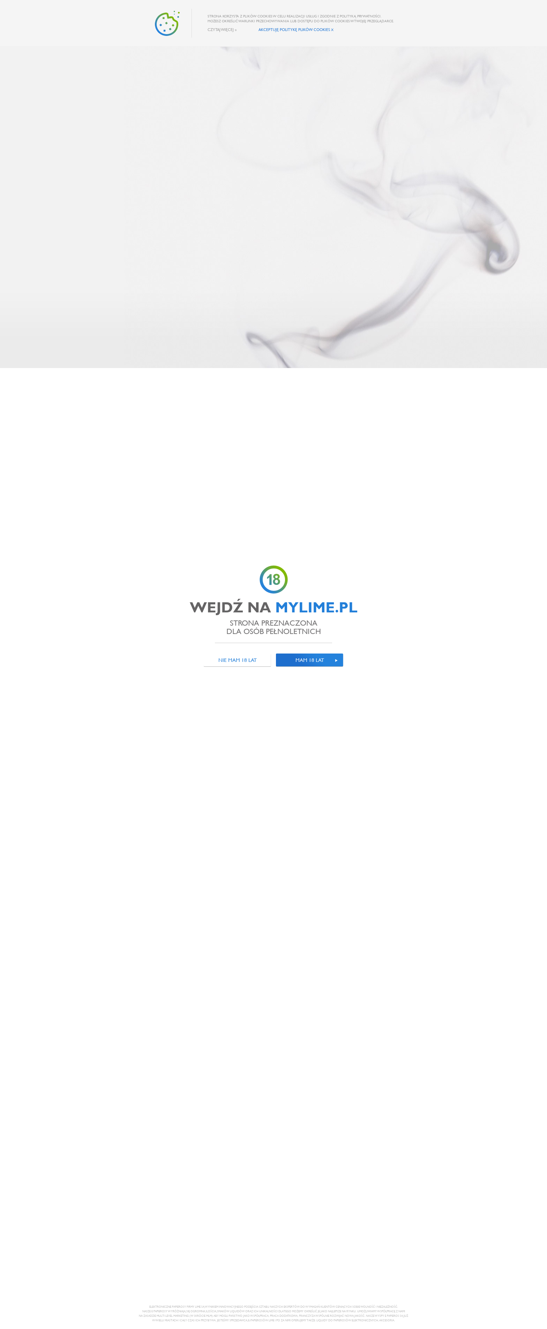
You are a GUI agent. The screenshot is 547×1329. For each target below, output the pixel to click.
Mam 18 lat (309, 660)
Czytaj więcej (221, 29)
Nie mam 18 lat (237, 660)
